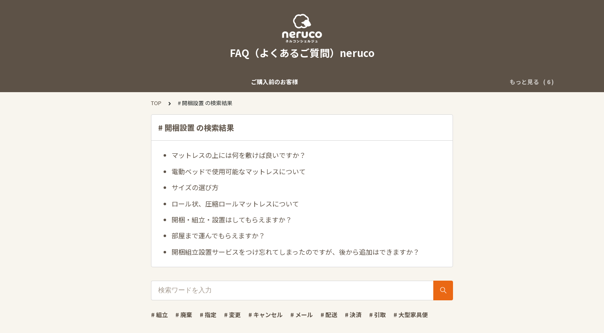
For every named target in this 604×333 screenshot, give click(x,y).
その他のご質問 (318, 81)
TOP (156, 103)
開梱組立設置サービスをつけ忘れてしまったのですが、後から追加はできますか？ (295, 252)
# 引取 (377, 314)
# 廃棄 (183, 314)
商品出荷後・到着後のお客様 (248, 81)
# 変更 (232, 314)
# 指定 (208, 314)
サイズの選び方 (195, 187)
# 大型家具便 (410, 314)
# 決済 (353, 314)
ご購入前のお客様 (86, 81)
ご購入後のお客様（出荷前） (160, 81)
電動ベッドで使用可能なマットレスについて (239, 171)
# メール (301, 314)
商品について (467, 81)
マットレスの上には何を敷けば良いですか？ (239, 155)
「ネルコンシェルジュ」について (394, 81)
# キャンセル (265, 314)
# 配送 (328, 314)
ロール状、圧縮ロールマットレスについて (235, 204)
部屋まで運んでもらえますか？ (218, 235)
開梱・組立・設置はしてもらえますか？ (232, 219)
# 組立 (159, 314)
